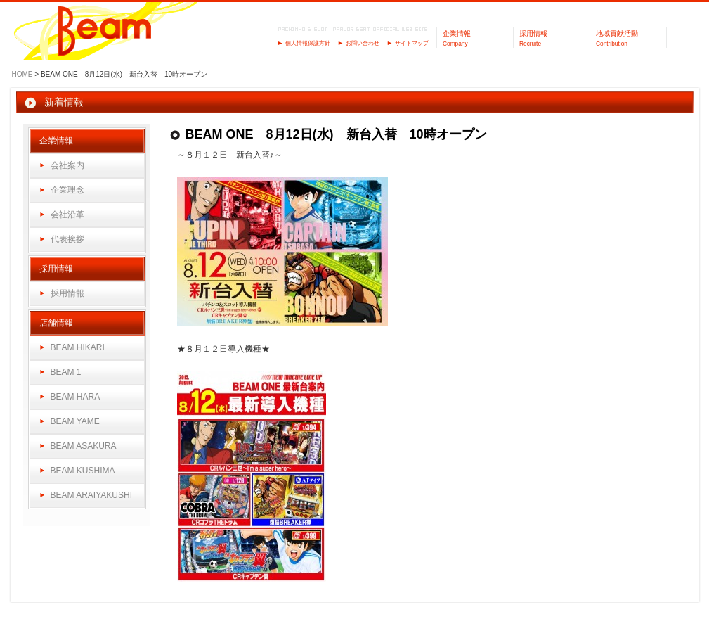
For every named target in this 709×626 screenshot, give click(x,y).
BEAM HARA (75, 397)
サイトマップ (412, 43)
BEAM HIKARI (78, 347)
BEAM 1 (66, 372)
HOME (22, 74)
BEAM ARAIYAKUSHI (91, 495)
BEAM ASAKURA (84, 446)
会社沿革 (67, 214)
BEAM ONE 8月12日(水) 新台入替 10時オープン (336, 134)
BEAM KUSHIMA (83, 470)
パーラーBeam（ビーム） (105, 32)
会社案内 (67, 165)
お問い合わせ (362, 43)
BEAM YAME (75, 421)
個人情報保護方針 (307, 43)
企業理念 (67, 190)
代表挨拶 (67, 239)
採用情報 (67, 293)
